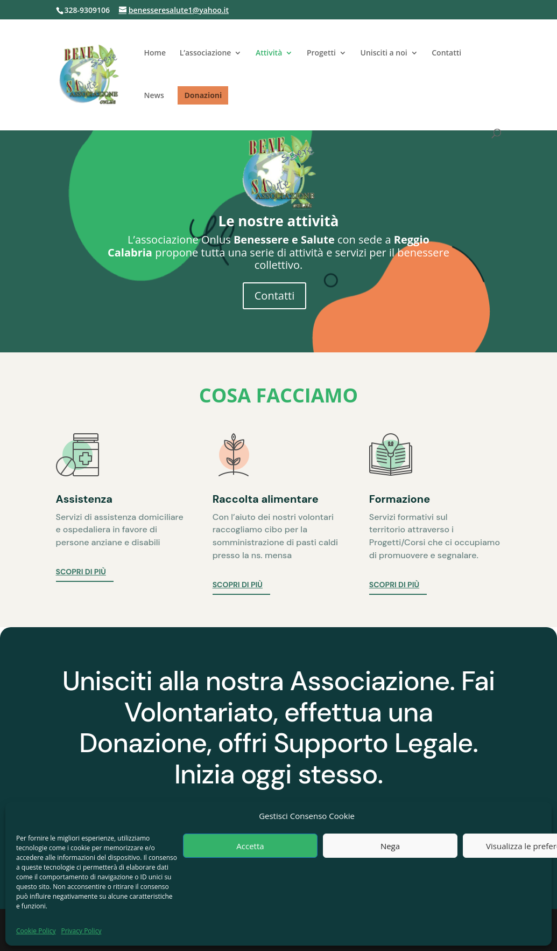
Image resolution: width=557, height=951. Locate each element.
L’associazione (205, 53)
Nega (390, 846)
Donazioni (203, 95)
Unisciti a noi (384, 53)
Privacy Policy (81, 930)
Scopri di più (81, 572)
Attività (269, 53)
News (154, 96)
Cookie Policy (35, 930)
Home (155, 53)
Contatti (446, 53)
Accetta (250, 846)
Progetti (321, 53)
